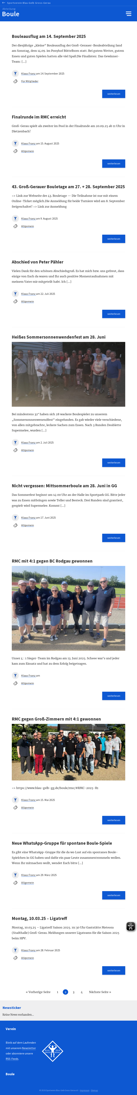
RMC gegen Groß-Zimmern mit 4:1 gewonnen (56, 719)
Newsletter (29, 1048)
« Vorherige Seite (38, 992)
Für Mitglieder (29, 81)
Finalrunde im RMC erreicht (39, 117)
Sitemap (94, 1090)
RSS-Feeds (12, 1058)
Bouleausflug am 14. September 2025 (49, 36)
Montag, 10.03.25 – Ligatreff (39, 918)
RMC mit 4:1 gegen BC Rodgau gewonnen (52, 561)
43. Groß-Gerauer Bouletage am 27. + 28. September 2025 (68, 186)
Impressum (84, 1090)
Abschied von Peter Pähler (37, 262)
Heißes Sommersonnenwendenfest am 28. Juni (59, 337)
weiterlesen (113, 93)
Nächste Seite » (100, 992)
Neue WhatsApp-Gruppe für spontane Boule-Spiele (62, 843)
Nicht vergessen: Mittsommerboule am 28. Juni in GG (64, 486)
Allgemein (27, 151)
